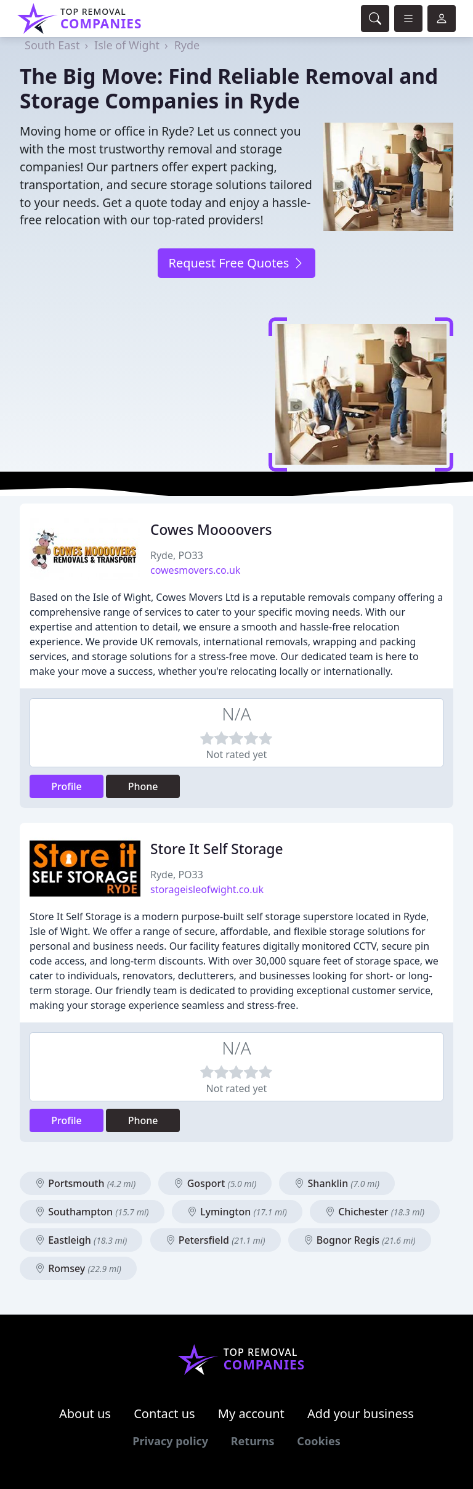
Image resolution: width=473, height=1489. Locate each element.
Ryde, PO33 (176, 555)
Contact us (164, 1413)
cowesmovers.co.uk (195, 570)
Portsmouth (85, 1183)
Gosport (215, 1183)
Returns (253, 1441)
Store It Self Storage (216, 849)
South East (52, 45)
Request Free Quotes (236, 263)
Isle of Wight (127, 45)
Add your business (360, 1413)
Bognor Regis (360, 1240)
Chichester (374, 1211)
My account (251, 1413)
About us (85, 1413)
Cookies (318, 1441)
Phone (143, 786)
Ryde (187, 45)
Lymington (237, 1211)
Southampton (92, 1211)
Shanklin (336, 1183)
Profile (66, 786)
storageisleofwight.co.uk (207, 889)
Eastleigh (81, 1240)
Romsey (78, 1268)
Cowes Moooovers (211, 529)
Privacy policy (170, 1441)
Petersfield (215, 1240)
